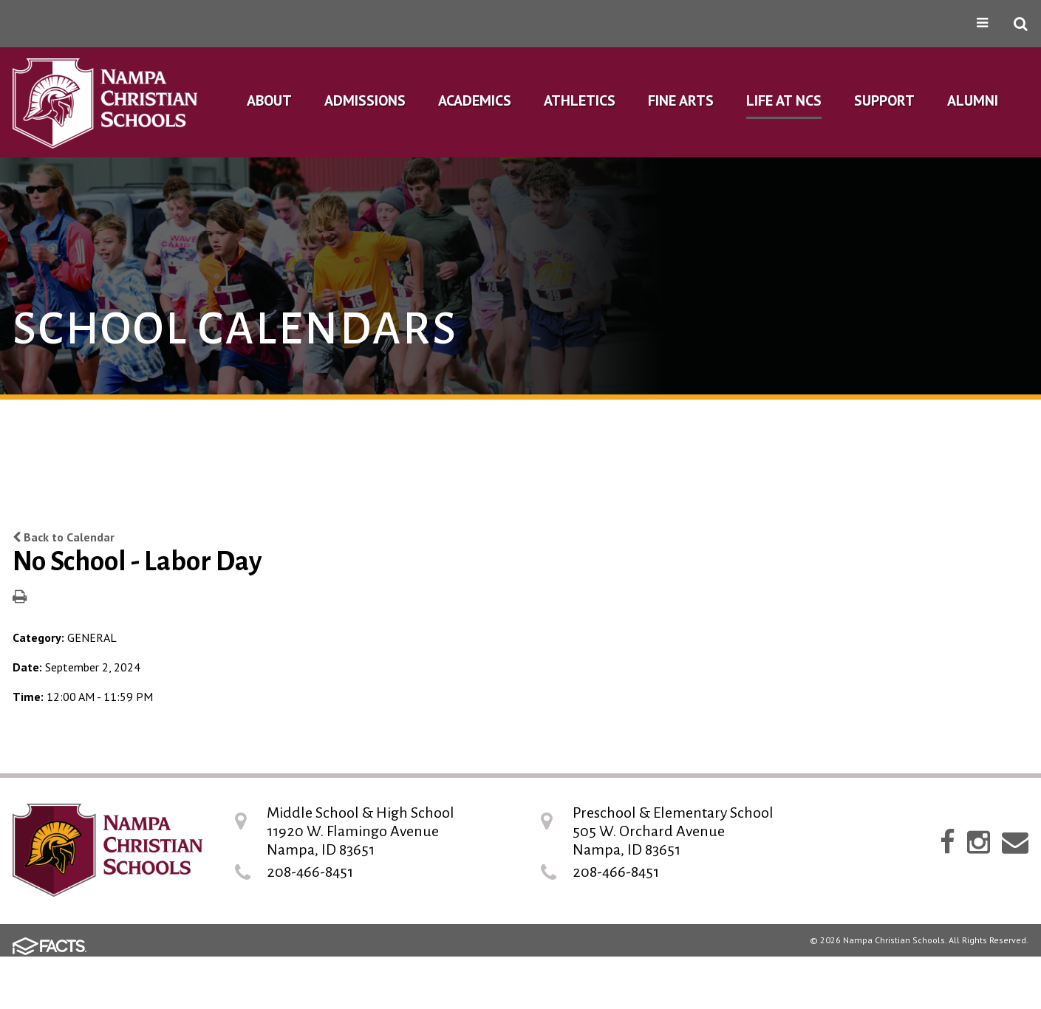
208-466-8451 (310, 871)
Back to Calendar (64, 537)
